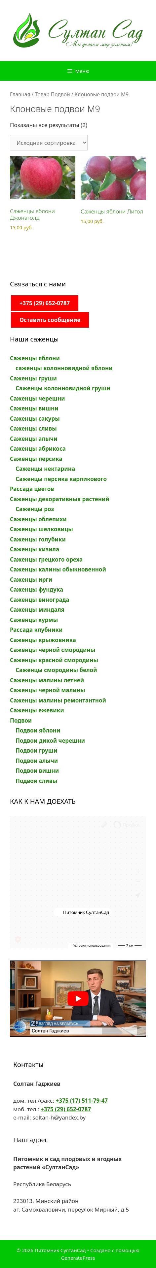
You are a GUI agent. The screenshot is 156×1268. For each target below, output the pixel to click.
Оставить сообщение (50, 320)
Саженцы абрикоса (38, 448)
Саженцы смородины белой (56, 670)
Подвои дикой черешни (50, 740)
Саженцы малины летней (47, 680)
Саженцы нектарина (45, 468)
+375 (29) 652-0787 (45, 303)
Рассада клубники (36, 630)
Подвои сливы (36, 781)
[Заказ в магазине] (49, 142)
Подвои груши (36, 750)
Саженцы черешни (37, 398)
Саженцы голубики (38, 539)
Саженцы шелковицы (41, 529)
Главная (20, 94)
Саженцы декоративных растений (59, 499)
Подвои (21, 720)
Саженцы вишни (34, 408)
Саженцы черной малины (47, 690)
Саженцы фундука (36, 589)
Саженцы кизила (34, 549)
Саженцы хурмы (34, 620)
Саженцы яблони (35, 358)
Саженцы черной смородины (52, 650)
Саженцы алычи (34, 438)
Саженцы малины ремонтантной (58, 700)
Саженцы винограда (39, 599)
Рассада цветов (32, 489)
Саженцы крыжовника (43, 640)
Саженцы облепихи (38, 519)
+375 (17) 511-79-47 (82, 1100)
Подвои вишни (37, 770)
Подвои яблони (38, 730)
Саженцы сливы (33, 428)
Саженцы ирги (31, 579)
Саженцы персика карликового (61, 479)
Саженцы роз (35, 509)
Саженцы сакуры (35, 418)
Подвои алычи (37, 760)
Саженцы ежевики (37, 710)
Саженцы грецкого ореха (46, 559)
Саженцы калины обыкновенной (58, 569)
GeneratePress (78, 1257)
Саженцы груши (33, 378)
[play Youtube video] (78, 998)
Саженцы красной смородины (54, 660)
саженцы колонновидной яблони (64, 368)
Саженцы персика (36, 459)
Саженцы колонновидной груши (63, 388)
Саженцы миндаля (37, 609)
